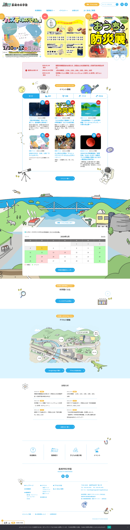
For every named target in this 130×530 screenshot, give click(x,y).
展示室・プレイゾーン (32, 495)
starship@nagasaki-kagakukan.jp (97, 490)
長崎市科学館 (15, 4)
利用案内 (38, 10)
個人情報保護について (40, 514)
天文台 (99, 96)
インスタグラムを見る (66, 301)
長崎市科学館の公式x (122, 4)
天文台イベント (46, 491)
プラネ (82, 96)
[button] (64, 58)
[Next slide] (123, 57)
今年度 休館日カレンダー (66, 270)
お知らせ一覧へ (67, 427)
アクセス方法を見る (77, 370)
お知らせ (75, 10)
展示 (48, 96)
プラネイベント (46, 489)
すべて (31, 96)
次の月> (103, 236)
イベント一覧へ (67, 178)
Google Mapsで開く (56, 370)
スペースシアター (31, 496)
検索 (117, 4)
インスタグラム (126, 4)
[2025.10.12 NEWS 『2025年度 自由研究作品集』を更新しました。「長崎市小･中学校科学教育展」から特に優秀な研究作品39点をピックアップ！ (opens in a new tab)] (81, 414)
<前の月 (27, 236)
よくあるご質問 (89, 10)
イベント (62, 10)
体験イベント (46, 487)
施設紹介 (49, 10)
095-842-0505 (87, 487)
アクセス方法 (92, 4)
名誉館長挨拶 (53, 514)
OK (109, 527)
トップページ (29, 485)
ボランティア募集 (26, 514)
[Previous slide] (116, 57)
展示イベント (46, 493)
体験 (65, 96)
